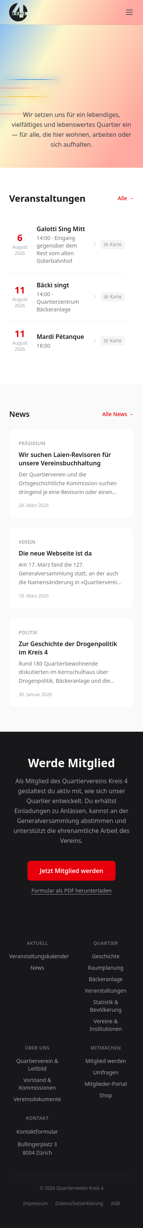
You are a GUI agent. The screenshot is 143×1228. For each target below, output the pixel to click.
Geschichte (105, 956)
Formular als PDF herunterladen (71, 890)
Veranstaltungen (106, 990)
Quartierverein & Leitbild (37, 1064)
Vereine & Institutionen (106, 1024)
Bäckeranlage (106, 979)
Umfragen (106, 1072)
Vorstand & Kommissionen (37, 1083)
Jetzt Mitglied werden (71, 871)
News (37, 967)
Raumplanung (106, 967)
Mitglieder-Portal (106, 1083)
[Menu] (129, 12)
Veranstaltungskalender (39, 956)
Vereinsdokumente (37, 1099)
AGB (115, 1203)
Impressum (35, 1203)
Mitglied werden (105, 1060)
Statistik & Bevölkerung (106, 1005)
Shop (106, 1095)
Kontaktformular (37, 1131)
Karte (113, 244)
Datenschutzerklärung (79, 1203)
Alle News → (118, 414)
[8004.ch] (18, 12)
